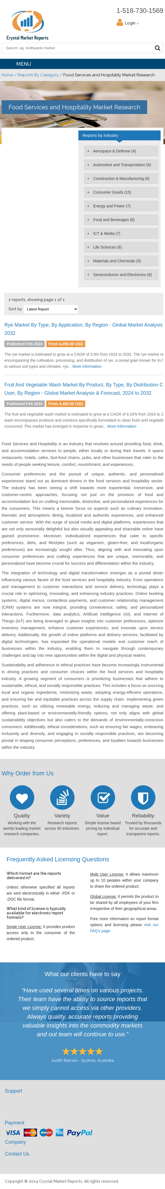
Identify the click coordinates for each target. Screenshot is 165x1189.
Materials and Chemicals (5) (116, 261)
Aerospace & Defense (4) (114, 151)
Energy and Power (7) (111, 206)
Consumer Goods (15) (111, 192)
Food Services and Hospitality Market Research (74, 107)
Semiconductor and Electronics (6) (122, 274)
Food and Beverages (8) (113, 220)
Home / (9, 75)
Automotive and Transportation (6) (121, 165)
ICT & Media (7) (106, 233)
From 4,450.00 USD (66, 344)
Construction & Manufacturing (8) (120, 178)
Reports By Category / (40, 75)
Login (132, 23)
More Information (86, 366)
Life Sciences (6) (107, 247)
